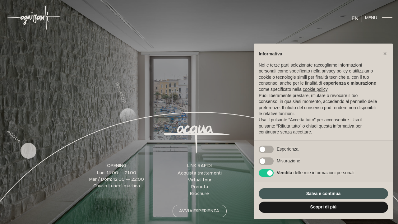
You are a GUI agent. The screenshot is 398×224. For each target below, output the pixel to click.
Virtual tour (199, 180)
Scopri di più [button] (323, 206)
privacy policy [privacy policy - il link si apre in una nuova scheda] (335, 70)
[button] (385, 53)
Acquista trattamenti (200, 173)
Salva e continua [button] (323, 193)
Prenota (199, 187)
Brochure (199, 194)
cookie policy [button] (315, 89)
